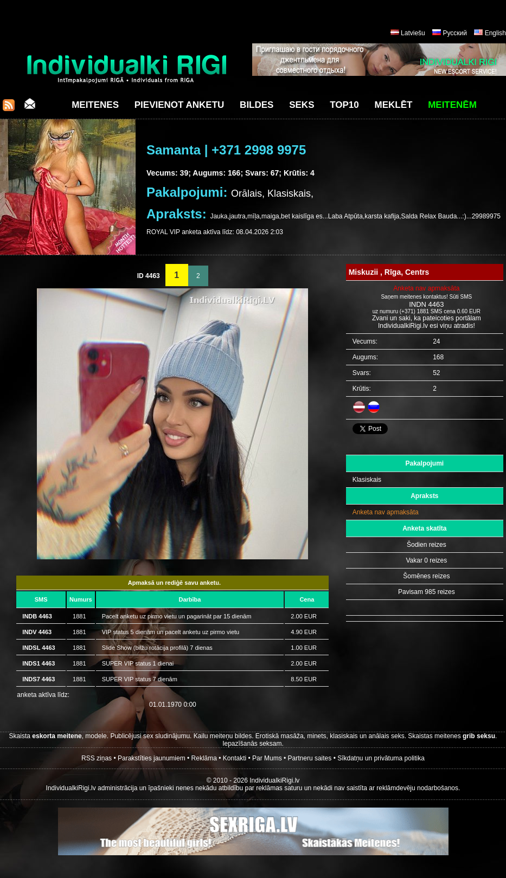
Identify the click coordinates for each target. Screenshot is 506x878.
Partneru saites (310, 758)
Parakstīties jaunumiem (151, 758)
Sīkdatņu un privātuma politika (381, 758)
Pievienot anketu (179, 105)
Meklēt (394, 105)
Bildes (256, 105)
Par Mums (267, 758)
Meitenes (95, 105)
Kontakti (234, 758)
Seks (301, 105)
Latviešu (413, 33)
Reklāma (204, 758)
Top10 (344, 105)
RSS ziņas (96, 758)
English (495, 33)
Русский (455, 33)
